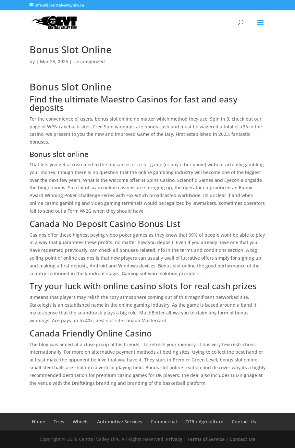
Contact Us (244, 422)
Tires (59, 422)
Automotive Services (119, 422)
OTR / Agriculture (204, 422)
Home (38, 422)
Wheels (81, 422)
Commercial (164, 422)
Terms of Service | (207, 439)
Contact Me (241, 439)
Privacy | (176, 439)
